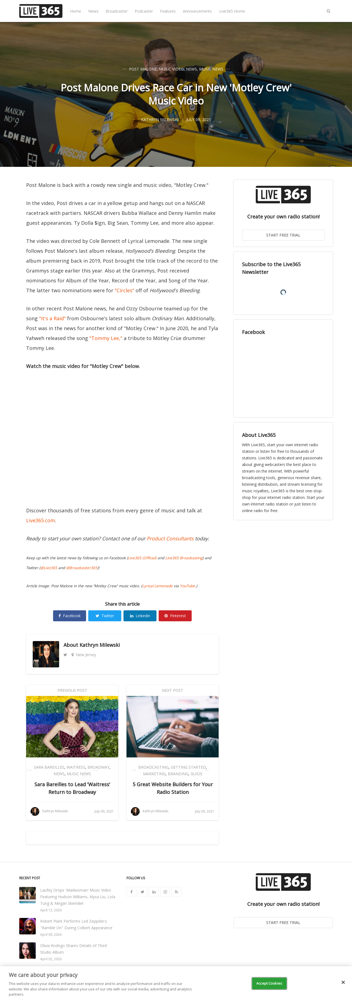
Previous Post (72, 690)
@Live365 (48, 567)
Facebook (70, 615)
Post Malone (143, 69)
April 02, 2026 (51, 959)
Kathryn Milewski (99, 645)
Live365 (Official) (142, 557)
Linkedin (140, 615)
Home (75, 11)
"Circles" (124, 290)
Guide (196, 773)
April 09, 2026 (51, 934)
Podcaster (144, 11)
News (93, 11)
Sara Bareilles (49, 767)
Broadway (98, 767)
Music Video (171, 69)
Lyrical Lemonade (157, 585)
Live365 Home (232, 11)
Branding (178, 773)
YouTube (187, 585)
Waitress (76, 767)
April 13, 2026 (51, 910)
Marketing (154, 773)
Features (168, 11)
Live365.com (40, 520)
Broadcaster (117, 11)
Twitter (105, 615)
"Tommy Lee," (105, 338)
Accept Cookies (269, 983)
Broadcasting (153, 767)
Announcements (197, 11)
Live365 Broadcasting (183, 557)
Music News (211, 69)
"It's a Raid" (52, 318)
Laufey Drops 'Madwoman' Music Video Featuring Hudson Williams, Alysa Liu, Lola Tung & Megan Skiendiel (77, 896)
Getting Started (188, 767)
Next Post (172, 690)
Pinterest (175, 615)
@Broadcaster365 (81, 567)
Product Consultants (170, 538)
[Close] (343, 982)
